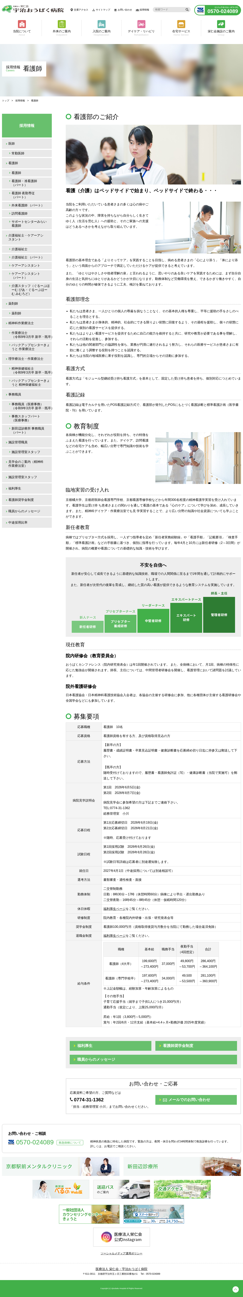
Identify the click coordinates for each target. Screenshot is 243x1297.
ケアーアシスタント (26, 265)
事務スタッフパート (26, 418)
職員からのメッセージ (24, 511)
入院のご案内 (101, 32)
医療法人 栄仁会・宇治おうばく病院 (121, 1269)
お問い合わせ (125, 9)
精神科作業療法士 (21, 323)
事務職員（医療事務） (32, 406)
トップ (5, 100)
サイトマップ (103, 9)
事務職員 (14, 394)
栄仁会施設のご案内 (221, 32)
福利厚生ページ (114, 908)
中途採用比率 (17, 522)
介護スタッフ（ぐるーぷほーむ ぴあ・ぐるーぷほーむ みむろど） (31, 289)
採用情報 (144, 9)
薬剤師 (13, 303)
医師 (11, 143)
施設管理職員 (17, 442)
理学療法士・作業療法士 (25, 358)
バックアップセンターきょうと (31, 347)
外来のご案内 (61, 32)
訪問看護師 (19, 213)
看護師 (13, 163)
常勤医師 (18, 153)
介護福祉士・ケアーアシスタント (25, 237)
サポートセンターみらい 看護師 (29, 223)
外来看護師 (28, 205)
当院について (22, 32)
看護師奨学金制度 (21, 499)
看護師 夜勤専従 (23, 195)
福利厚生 (14, 488)
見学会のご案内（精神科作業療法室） (25, 463)
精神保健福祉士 (32, 370)
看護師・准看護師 (24, 183)
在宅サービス (181, 32)
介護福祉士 (19, 249)
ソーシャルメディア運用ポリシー (121, 1253)
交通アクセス (81, 9)
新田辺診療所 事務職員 (28, 430)
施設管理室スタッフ (26, 452)
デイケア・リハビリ (141, 32)
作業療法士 (32, 334)
